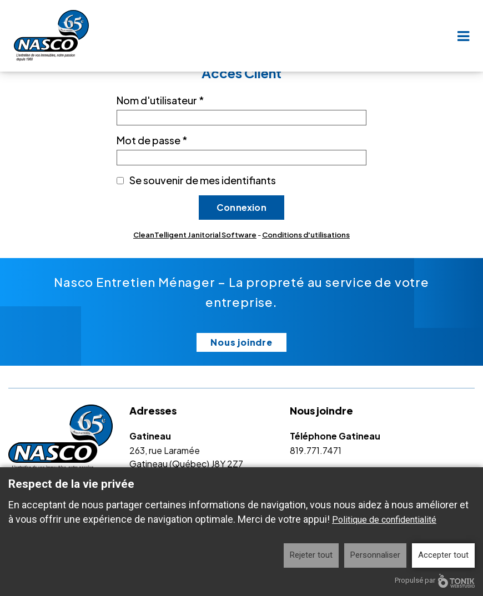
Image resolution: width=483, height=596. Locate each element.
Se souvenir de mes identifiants (202, 180)
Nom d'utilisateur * (160, 100)
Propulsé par (435, 581)
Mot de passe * (152, 140)
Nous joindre (241, 342)
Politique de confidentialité (384, 519)
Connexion (241, 207)
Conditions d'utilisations (306, 234)
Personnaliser (375, 555)
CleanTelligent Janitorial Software (194, 234)
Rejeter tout (311, 555)
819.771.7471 (315, 450)
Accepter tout (443, 555)
